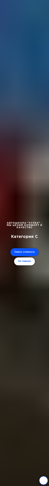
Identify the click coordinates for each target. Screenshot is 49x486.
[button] (24, 252)
